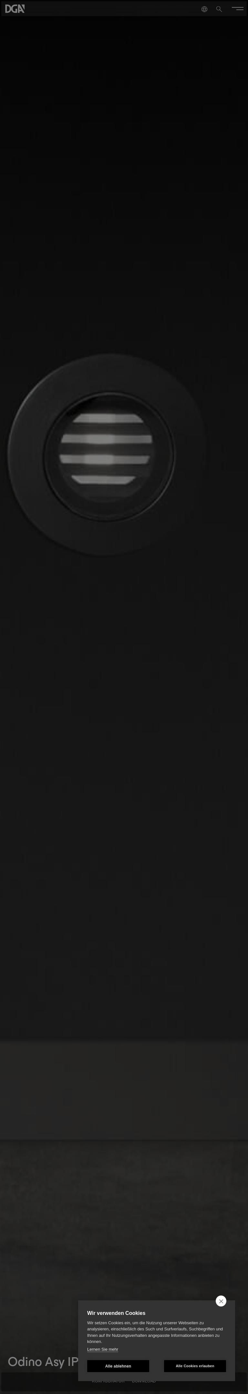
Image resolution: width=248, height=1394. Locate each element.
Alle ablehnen (118, 1366)
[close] (221, 1301)
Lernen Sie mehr (102, 1349)
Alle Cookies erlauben (195, 1366)
